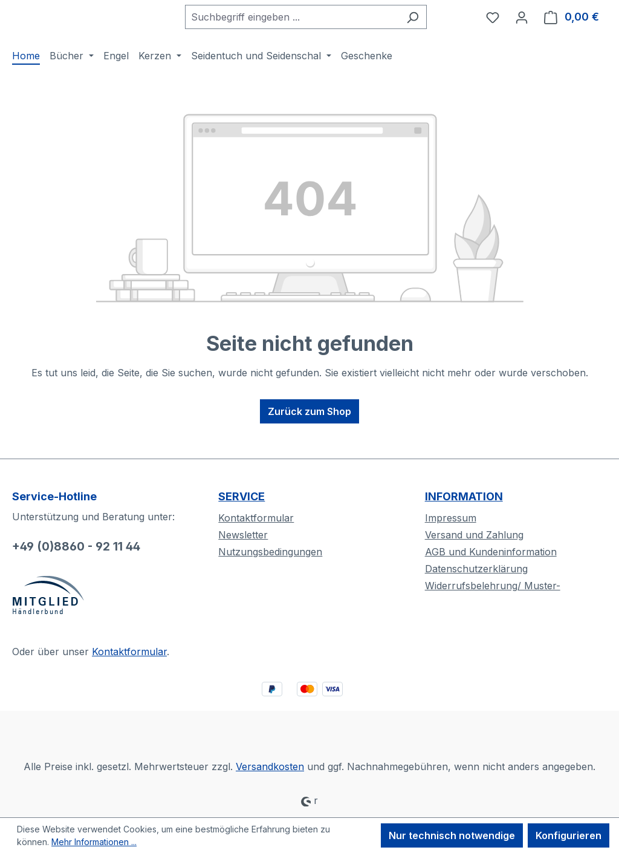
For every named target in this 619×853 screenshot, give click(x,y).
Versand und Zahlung (474, 535)
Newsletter (243, 535)
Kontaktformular (129, 652)
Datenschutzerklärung (476, 569)
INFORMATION (464, 496)
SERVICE (241, 496)
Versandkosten (270, 766)
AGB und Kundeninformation (491, 552)
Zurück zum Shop (309, 434)
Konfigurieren (568, 835)
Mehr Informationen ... (94, 842)
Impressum (450, 518)
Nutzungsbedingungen (270, 552)
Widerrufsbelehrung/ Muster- (492, 586)
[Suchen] (424, 28)
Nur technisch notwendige (452, 835)
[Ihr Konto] (521, 28)
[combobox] (304, 28)
